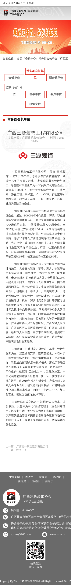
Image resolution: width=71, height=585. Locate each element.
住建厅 (49, 481)
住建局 (22, 481)
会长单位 (14, 77)
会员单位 (56, 94)
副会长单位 (56, 77)
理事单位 (35, 94)
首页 (19, 58)
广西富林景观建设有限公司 (32, 446)
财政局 (43, 477)
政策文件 (35, 104)
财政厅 (57, 477)
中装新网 (14, 477)
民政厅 (29, 477)
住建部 (36, 481)
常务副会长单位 (48, 58)
